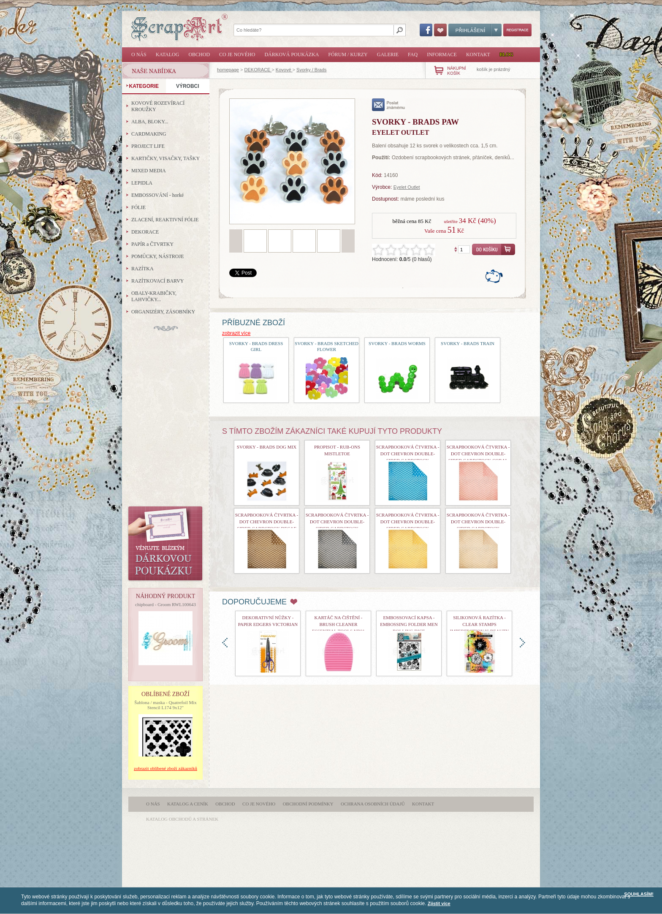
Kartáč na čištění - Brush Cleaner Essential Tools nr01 (338, 624)
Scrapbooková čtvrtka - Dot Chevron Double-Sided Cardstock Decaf (266, 521)
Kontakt (478, 54)
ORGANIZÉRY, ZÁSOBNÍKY (163, 312)
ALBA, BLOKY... (149, 122)
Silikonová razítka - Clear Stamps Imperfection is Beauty (479, 624)
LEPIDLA (141, 183)
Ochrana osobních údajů (373, 803)
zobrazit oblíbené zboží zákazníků (165, 768)
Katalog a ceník (187, 803)
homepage (228, 69)
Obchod (199, 54)
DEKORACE (258, 69)
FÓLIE (138, 207)
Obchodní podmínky (308, 803)
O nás (139, 54)
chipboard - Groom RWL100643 (165, 604)
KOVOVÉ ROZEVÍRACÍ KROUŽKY (157, 106)
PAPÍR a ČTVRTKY (152, 244)
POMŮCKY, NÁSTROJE (157, 256)
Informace (442, 54)
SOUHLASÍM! (639, 894)
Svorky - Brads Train (467, 343)
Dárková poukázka (291, 54)
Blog (506, 54)
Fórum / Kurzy (347, 54)
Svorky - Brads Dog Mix (266, 446)
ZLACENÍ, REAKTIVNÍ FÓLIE (165, 220)
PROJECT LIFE (148, 146)
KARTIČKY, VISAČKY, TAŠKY (165, 158)
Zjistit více (439, 903)
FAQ (413, 54)
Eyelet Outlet (406, 187)
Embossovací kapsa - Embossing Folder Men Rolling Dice (408, 624)
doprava (522, 642)
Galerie (388, 54)
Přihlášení (475, 30)
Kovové (284, 69)
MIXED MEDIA (148, 171)
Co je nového (237, 54)
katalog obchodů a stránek (182, 819)
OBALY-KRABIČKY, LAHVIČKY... (153, 296)
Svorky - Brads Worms (397, 343)
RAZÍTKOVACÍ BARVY (157, 281)
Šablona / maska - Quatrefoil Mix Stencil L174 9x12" (165, 705)
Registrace (517, 30)
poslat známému (388, 104)
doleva (225, 642)
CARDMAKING (148, 134)
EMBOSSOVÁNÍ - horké (157, 195)
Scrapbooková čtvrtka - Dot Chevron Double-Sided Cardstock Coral (478, 453)
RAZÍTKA (142, 269)
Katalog (167, 54)
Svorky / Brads (311, 69)
